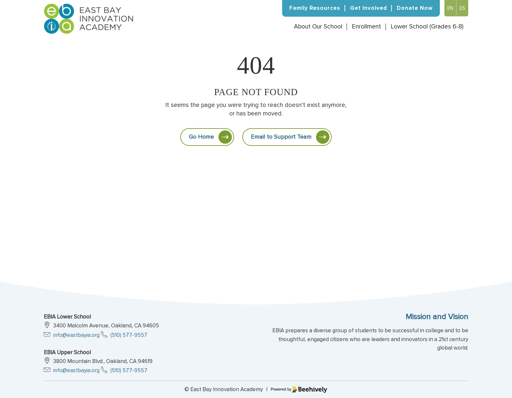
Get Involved (368, 8)
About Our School (318, 27)
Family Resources (314, 8)
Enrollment (366, 27)
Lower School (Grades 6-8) (427, 27)
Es (462, 8)
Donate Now (415, 8)
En (449, 8)
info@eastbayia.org (76, 335)
